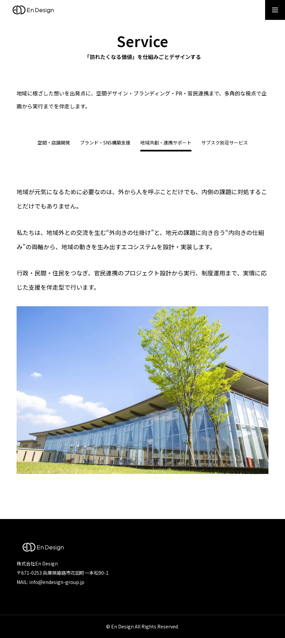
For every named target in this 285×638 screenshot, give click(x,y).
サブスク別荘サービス (224, 143)
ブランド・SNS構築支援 (105, 143)
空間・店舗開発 (53, 143)
